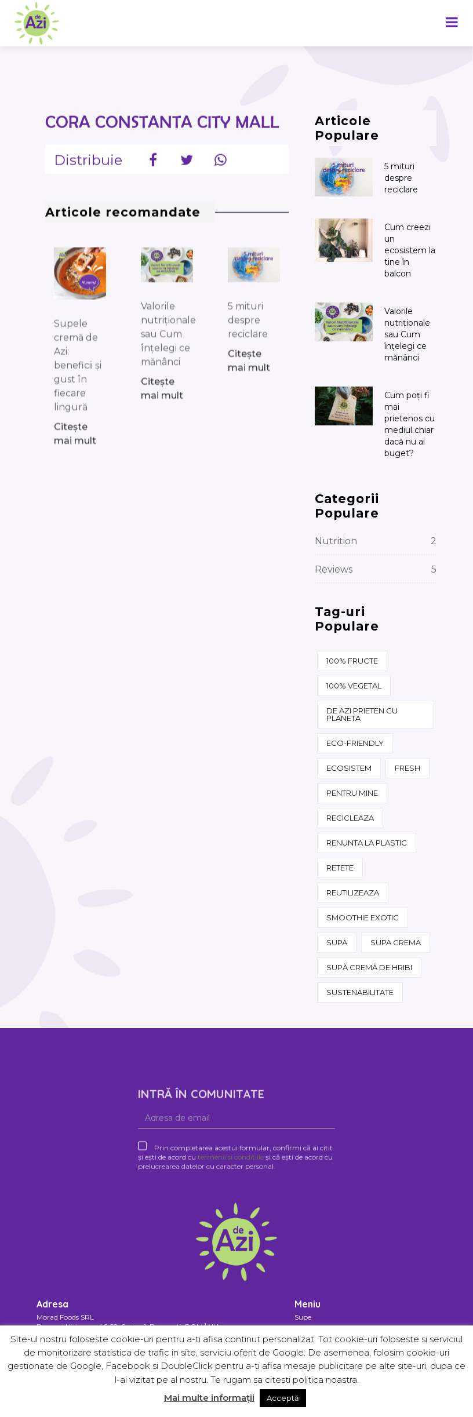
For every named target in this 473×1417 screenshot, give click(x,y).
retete (340, 867)
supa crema (395, 942)
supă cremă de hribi (369, 967)
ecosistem (349, 768)
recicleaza (350, 817)
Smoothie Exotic (362, 917)
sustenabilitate (360, 992)
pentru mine (352, 792)
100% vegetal (353, 685)
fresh (407, 768)
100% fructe (352, 660)
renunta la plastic (366, 842)
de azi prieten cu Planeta (362, 714)
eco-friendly (355, 743)
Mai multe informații (209, 1397)
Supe (302, 1317)
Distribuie (88, 167)
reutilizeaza (352, 892)
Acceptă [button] (283, 1398)
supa (336, 942)
